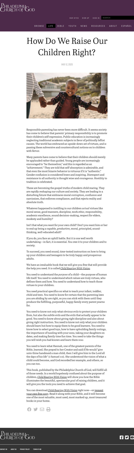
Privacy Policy (25, 449)
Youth (73, 25)
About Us (13, 449)
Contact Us (3, 449)
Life (50, 25)
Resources (98, 25)
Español (126, 25)
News (84, 25)
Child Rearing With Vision (75, 268)
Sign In (96, 18)
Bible (60, 25)
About (113, 25)
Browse (39, 25)
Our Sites (74, 18)
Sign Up (85, 18)
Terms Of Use (37, 449)
